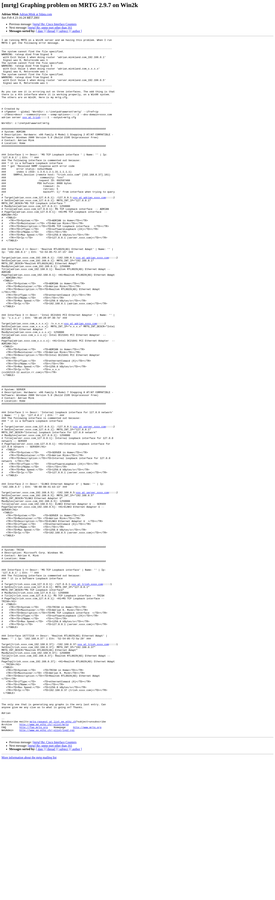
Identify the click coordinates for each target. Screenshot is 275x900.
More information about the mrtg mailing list (29, 896)
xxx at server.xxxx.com (89, 504)
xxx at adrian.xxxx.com (89, 229)
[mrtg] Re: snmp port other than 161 (50, 27)
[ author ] (76, 31)
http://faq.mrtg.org (33, 865)
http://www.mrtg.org (87, 865)
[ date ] (40, 31)
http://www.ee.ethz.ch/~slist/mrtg (44, 862)
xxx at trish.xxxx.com (87, 693)
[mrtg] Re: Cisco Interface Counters (55, 24)
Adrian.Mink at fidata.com (35, 14)
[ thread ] (51, 31)
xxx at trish (31, 133)
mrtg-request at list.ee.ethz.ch (53, 858)
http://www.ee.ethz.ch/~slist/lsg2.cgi (47, 868)
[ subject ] (63, 31)
